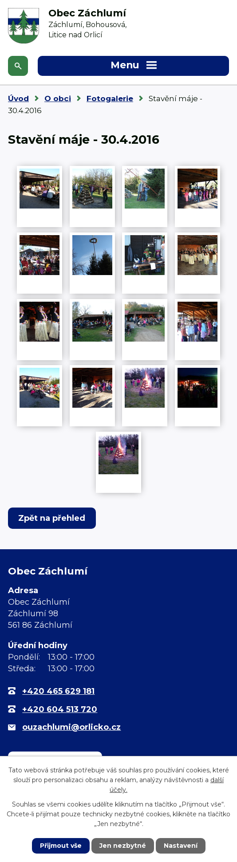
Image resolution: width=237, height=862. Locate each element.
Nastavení (181, 846)
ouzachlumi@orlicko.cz (71, 727)
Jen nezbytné (122, 846)
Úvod (18, 98)
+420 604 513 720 (59, 709)
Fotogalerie (110, 98)
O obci (57, 98)
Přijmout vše (61, 846)
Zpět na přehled (51, 518)
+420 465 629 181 (58, 691)
